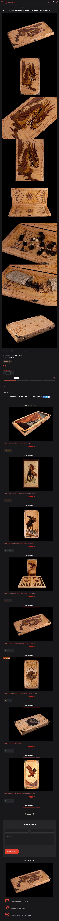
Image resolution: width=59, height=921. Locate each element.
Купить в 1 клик (6, 393)
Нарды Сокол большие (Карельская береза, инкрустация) (19, 593)
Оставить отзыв (11, 851)
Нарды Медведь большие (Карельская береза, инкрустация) (20, 693)
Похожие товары (29, 405)
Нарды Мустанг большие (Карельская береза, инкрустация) (20, 493)
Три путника (10, 1)
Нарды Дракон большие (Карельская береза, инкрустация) (20, 643)
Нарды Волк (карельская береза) (13, 743)
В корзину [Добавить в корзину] (28, 455)
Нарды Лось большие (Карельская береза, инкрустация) (19, 543)
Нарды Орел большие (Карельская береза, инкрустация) (19, 793)
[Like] (38, 455)
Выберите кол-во (7, 370)
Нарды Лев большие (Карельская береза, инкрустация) (19, 443)
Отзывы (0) (29, 814)
